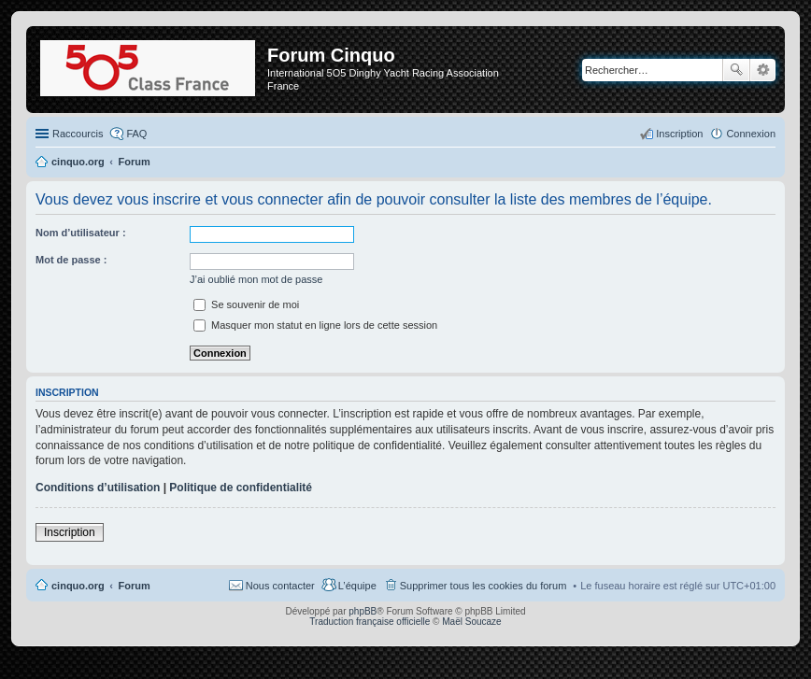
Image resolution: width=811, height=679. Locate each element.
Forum (134, 585)
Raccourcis (77, 133)
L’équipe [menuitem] (357, 585)
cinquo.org (78, 585)
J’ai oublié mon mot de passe (256, 279)
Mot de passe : (71, 259)
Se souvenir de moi (246, 304)
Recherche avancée (762, 70)
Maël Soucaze (471, 621)
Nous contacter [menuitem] (280, 585)
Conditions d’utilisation (98, 487)
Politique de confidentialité (240, 487)
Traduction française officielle (369, 621)
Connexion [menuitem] (750, 133)
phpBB (363, 611)
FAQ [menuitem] (136, 133)
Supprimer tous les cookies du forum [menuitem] (483, 585)
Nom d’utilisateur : (81, 232)
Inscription (69, 532)
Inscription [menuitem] (679, 133)
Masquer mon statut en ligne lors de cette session (315, 325)
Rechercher (736, 70)
